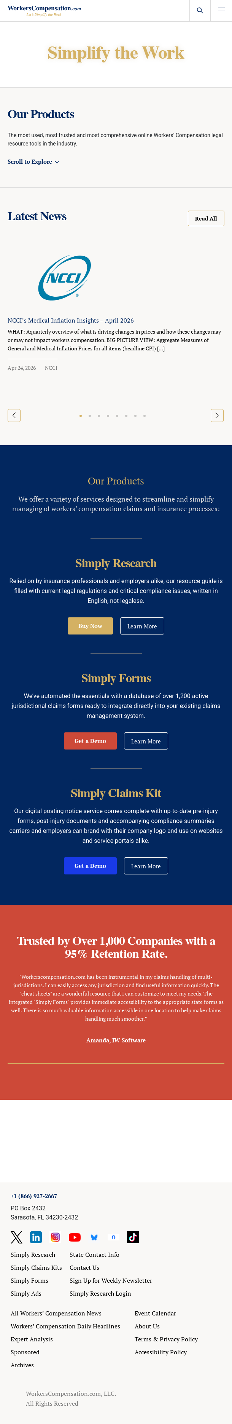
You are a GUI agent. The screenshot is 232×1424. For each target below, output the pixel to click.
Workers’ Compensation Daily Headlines (65, 1326)
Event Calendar (155, 1313)
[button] (80, 416)
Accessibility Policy (161, 1352)
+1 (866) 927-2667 (34, 1196)
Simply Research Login (100, 1293)
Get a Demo (90, 741)
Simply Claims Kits (36, 1267)
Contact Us (84, 1267)
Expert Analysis (32, 1339)
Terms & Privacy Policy (166, 1339)
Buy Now (90, 626)
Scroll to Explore (30, 161)
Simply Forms (29, 1280)
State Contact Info (94, 1254)
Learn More (142, 626)
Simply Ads (26, 1293)
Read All (206, 218)
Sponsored (25, 1352)
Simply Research (33, 1254)
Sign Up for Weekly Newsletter (111, 1280)
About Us (147, 1326)
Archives (22, 1365)
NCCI (51, 367)
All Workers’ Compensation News (56, 1313)
